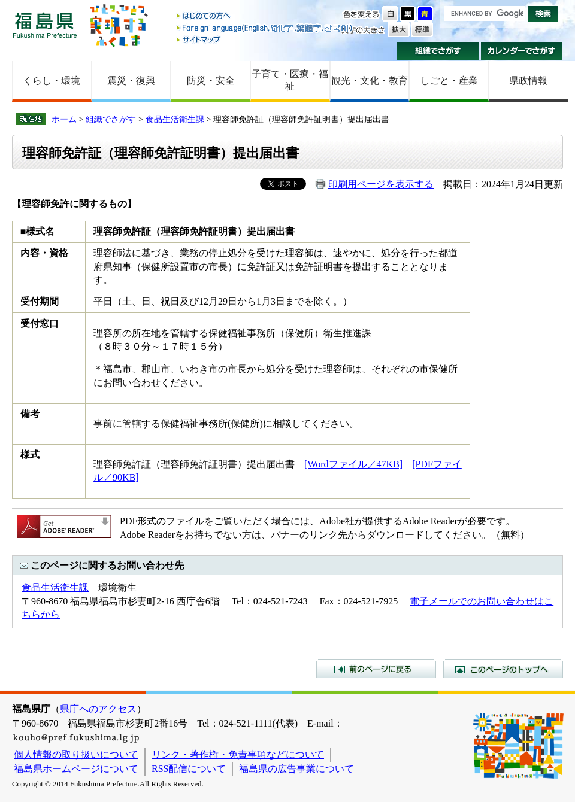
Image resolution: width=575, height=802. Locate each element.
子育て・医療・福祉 (290, 80)
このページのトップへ (503, 668)
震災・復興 (131, 80)
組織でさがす (438, 51)
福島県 (45, 25)
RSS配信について (189, 769)
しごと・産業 (449, 80)
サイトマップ (265, 39)
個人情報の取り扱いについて (76, 754)
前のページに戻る (376, 668)
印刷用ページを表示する (381, 184)
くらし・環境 (51, 80)
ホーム (64, 119)
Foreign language (265, 28)
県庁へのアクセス (98, 709)
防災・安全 (211, 80)
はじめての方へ (265, 16)
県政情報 (528, 80)
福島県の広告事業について (296, 769)
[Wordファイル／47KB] (353, 464)
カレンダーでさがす (522, 51)
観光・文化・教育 (369, 80)
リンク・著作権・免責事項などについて (238, 754)
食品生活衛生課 (175, 119)
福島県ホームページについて (76, 769)
